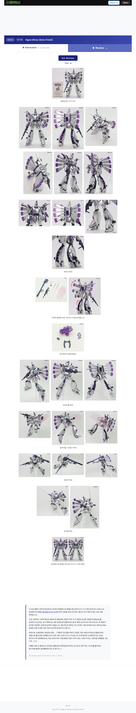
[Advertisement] (68, 20)
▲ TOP (68, 706)
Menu (125, 3)
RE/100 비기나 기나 (49, 612)
